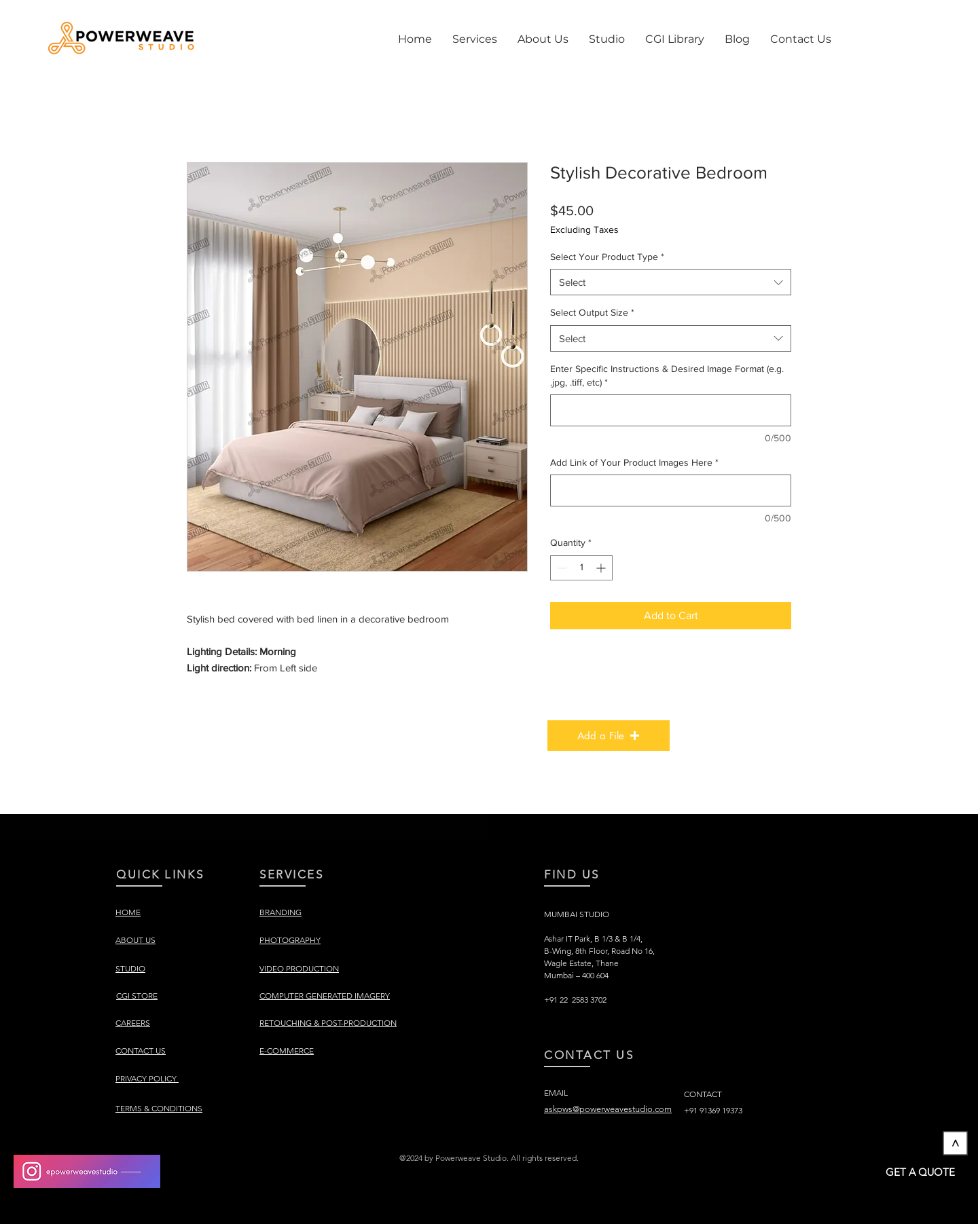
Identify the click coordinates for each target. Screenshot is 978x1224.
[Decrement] (560, 568)
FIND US (572, 874)
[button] (474, 39)
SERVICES (291, 874)
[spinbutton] (581, 568)
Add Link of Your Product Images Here (634, 462)
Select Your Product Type (607, 256)
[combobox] (670, 282)
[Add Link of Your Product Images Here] (671, 490)
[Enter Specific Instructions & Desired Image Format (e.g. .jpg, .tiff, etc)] (671, 410)
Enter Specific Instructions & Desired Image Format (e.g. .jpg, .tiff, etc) (667, 375)
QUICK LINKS (160, 874)
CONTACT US (589, 1055)
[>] (955, 1143)
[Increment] (602, 568)
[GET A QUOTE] (920, 1172)
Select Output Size (592, 312)
